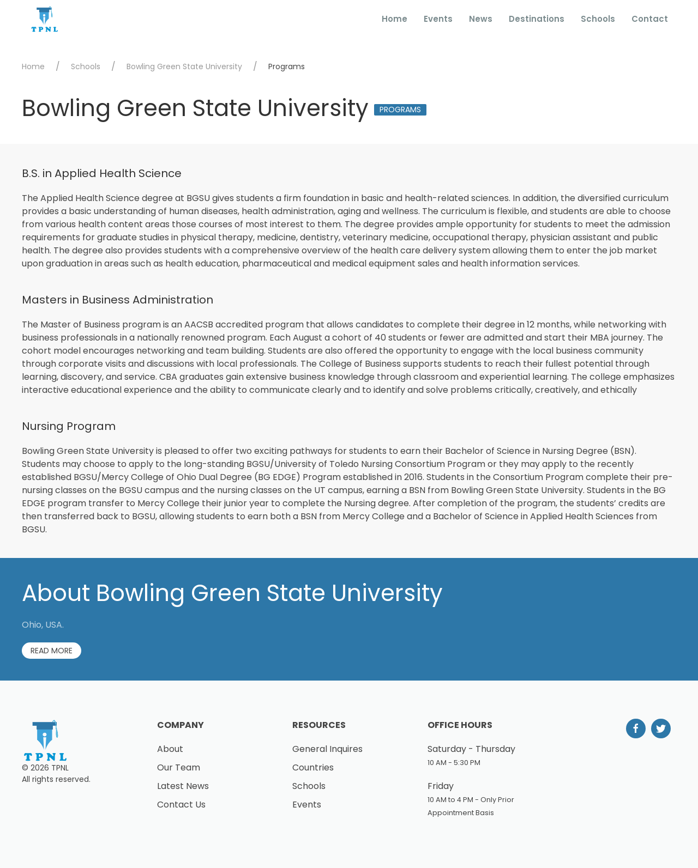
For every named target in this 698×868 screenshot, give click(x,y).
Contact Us (181, 804)
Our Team (178, 767)
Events (438, 19)
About (170, 749)
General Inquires (327, 749)
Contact (649, 19)
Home (394, 19)
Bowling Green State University (184, 66)
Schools (598, 19)
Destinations (536, 19)
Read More (52, 650)
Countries (313, 767)
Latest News (183, 786)
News (480, 19)
